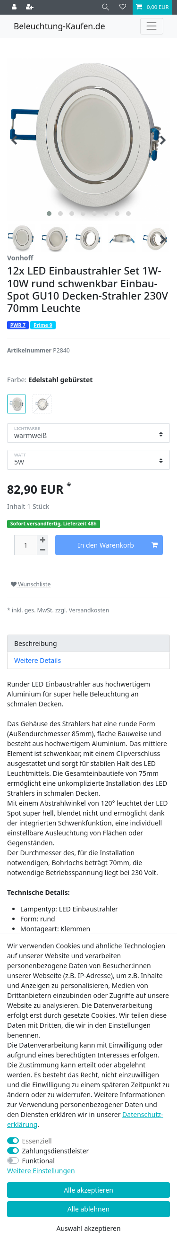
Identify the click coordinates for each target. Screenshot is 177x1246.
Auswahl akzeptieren (88, 1228)
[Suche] (105, 7)
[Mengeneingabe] (25, 545)
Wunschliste (31, 584)
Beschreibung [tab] (35, 643)
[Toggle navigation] (151, 26)
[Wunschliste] (122, 7)
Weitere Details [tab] (37, 660)
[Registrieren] (31, 7)
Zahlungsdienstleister (55, 1150)
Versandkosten (89, 610)
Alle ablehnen (88, 1208)
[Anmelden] (15, 7)
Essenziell (37, 1140)
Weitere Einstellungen (41, 1170)
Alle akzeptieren (88, 1190)
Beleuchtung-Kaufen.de (59, 26)
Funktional (38, 1160)
